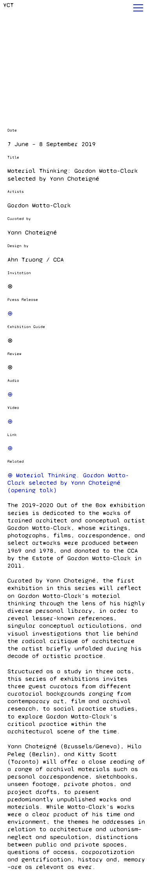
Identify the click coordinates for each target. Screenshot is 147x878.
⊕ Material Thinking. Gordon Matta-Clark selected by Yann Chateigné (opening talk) (68, 482)
